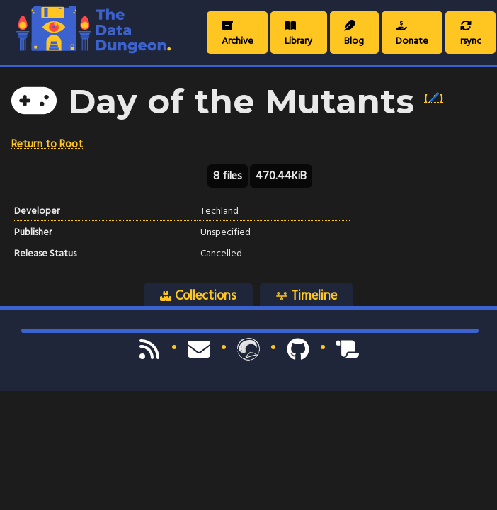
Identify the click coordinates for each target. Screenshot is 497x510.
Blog (354, 35)
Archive (237, 35)
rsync (470, 35)
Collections (198, 295)
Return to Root (47, 144)
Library (298, 35)
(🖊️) (433, 97)
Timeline (306, 295)
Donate (412, 35)
